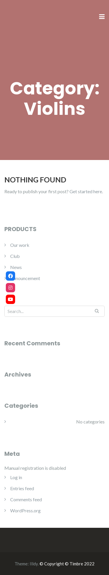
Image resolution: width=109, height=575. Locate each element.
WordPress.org (25, 510)
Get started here (85, 191)
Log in (16, 477)
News (16, 267)
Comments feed (26, 499)
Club (15, 256)
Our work (19, 245)
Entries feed (22, 488)
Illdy (34, 563)
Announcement (25, 278)
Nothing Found (35, 179)
